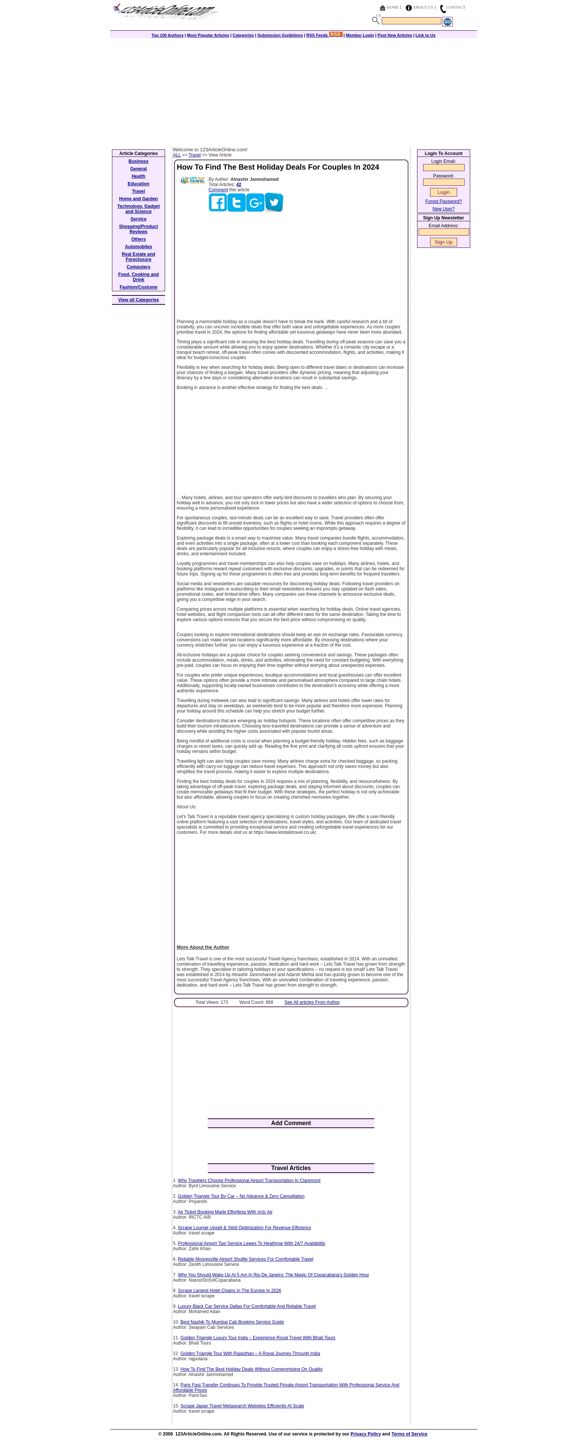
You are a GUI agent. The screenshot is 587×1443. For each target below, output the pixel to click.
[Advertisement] (293, 90)
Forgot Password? (443, 201)
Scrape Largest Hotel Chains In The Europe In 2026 (229, 1290)
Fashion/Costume (139, 287)
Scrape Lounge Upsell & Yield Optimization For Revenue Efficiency (244, 1227)
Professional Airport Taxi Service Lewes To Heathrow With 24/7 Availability (251, 1243)
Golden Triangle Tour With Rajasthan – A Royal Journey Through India (250, 1353)
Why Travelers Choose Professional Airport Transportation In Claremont (249, 1180)
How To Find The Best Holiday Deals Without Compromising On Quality (251, 1369)
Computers (138, 267)
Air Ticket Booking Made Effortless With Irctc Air (225, 1212)
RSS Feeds (324, 35)
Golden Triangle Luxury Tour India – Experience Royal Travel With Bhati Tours (257, 1337)
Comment (218, 189)
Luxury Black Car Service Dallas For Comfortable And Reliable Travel (247, 1306)
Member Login (360, 35)
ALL (177, 155)
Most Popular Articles (208, 35)
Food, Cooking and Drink (138, 277)
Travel (194, 155)
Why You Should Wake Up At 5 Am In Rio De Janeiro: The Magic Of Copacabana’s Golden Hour (273, 1275)
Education (138, 183)
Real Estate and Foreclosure (138, 257)
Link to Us (425, 35)
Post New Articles (394, 35)
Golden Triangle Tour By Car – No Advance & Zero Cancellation (241, 1196)
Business (138, 161)
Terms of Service (410, 1434)
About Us (423, 7)
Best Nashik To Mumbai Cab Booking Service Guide (232, 1322)
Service (139, 219)
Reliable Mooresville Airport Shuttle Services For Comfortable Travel (245, 1259)
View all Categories (138, 300)
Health (139, 176)
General (138, 168)
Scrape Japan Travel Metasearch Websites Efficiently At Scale (242, 1406)
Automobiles (138, 246)
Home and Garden (138, 198)
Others (138, 239)
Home (393, 7)
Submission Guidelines (280, 35)
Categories (243, 35)
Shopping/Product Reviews (138, 229)
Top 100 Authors (168, 35)
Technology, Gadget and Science (138, 209)
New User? (443, 209)
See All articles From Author (312, 1002)
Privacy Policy (365, 1434)
